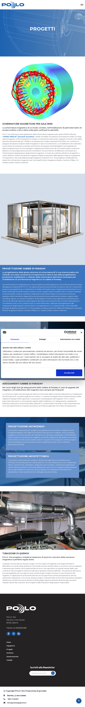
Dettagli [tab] (42, 339)
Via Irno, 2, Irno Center (16, 696)
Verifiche (9, 653)
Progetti (9, 649)
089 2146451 (13, 699)
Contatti (9, 660)
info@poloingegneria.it (16, 703)
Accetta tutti (69, 373)
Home (8, 642)
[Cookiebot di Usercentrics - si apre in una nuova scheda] (66, 332)
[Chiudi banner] (81, 332)
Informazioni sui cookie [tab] (70, 339)
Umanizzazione (12, 656)
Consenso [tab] (15, 339)
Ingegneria (10, 646)
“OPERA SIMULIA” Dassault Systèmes (18, 137)
